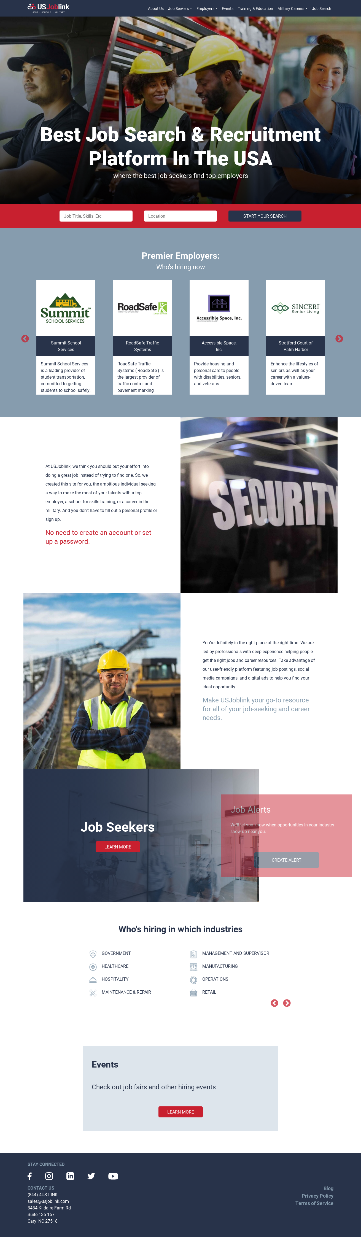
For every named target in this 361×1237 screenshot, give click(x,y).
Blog (328, 1188)
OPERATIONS (208, 980)
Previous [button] (23, 337)
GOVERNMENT (110, 954)
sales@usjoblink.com (48, 1201)
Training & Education (255, 8)
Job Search (321, 8)
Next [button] (337, 337)
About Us (156, 8)
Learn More (117, 847)
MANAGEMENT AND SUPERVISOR (229, 954)
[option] (66, 337)
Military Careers (291, 8)
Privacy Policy (317, 1195)
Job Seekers (178, 8)
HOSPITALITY (109, 980)
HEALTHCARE (108, 967)
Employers (205, 8)
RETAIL (202, 993)
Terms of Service (314, 1203)
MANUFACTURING (213, 967)
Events (227, 8)
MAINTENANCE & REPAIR (120, 993)
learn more (180, 1112)
